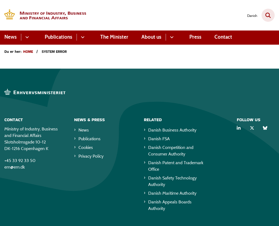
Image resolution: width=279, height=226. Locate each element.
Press (195, 37)
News (10, 37)
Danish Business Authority (172, 130)
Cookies (85, 147)
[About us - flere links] (171, 37)
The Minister (114, 37)
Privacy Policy (91, 156)
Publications (58, 37)
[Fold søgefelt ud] (268, 15)
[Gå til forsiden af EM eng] (43, 15)
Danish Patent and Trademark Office (175, 166)
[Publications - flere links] (82, 37)
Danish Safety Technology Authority (172, 181)
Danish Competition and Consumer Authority (170, 151)
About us (151, 37)
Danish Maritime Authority (172, 193)
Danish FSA (159, 138)
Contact (223, 37)
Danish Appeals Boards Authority (170, 205)
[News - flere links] (26, 37)
